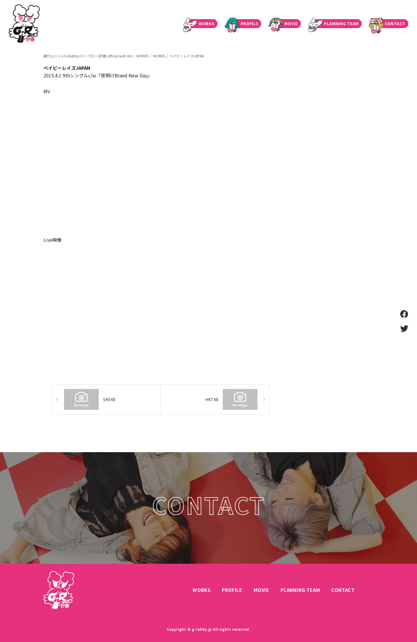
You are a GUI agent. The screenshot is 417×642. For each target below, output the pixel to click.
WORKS (201, 23)
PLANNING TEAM (335, 23)
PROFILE (244, 23)
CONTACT (389, 23)
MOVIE (285, 23)
